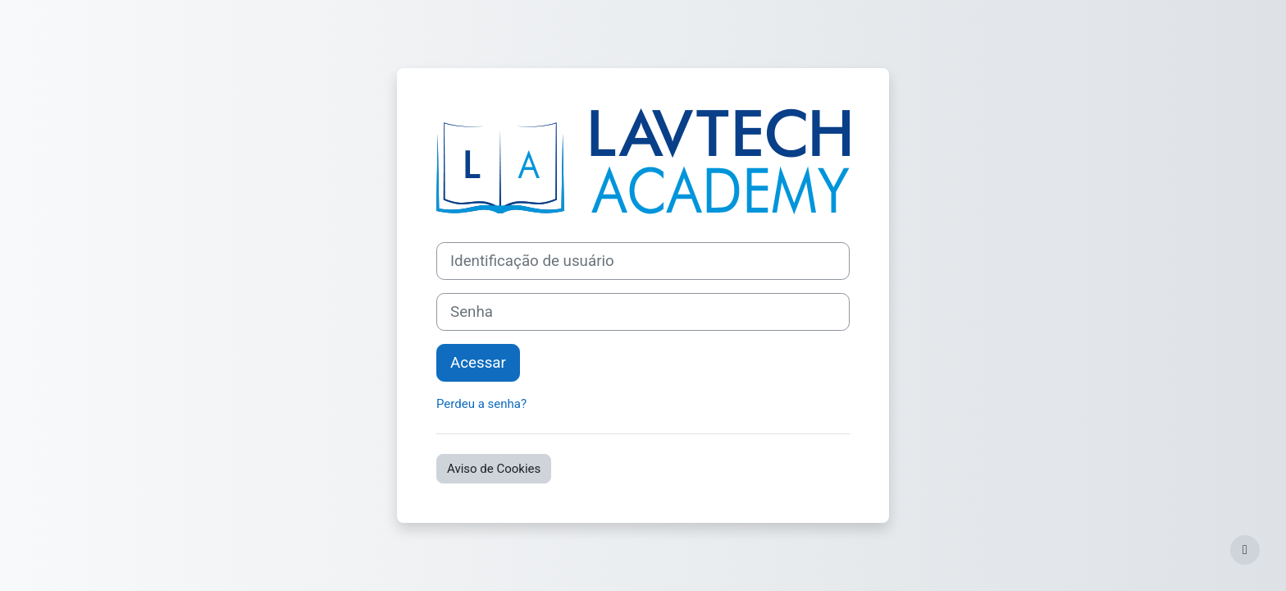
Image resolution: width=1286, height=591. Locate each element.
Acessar (478, 363)
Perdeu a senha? (481, 403)
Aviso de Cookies (493, 468)
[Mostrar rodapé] (1245, 550)
